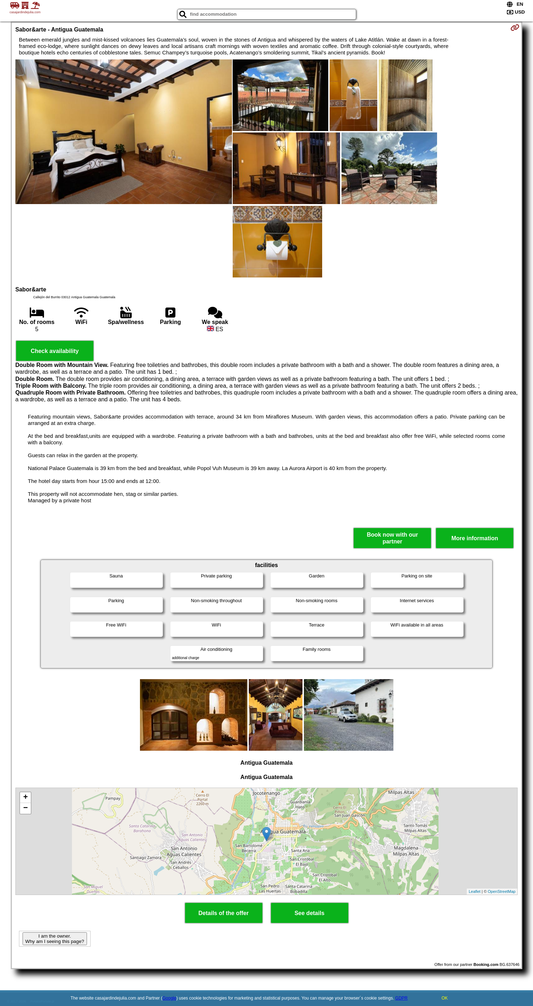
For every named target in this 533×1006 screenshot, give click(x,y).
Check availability (55, 351)
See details (310, 913)
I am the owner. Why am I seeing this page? (54, 938)
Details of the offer (223, 913)
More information (474, 538)
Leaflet (474, 891)
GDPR (401, 998)
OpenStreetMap (502, 891)
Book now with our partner (392, 538)
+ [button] (25, 797)
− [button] (25, 808)
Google (169, 998)
